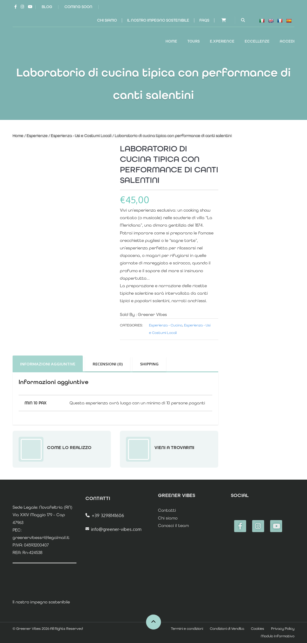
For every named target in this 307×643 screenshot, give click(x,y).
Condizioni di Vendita (227, 629)
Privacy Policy (282, 629)
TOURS (193, 41)
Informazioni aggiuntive (47, 364)
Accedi (287, 41)
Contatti (167, 510)
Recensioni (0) (108, 364)
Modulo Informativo (277, 636)
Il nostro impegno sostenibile (158, 20)
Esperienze (37, 135)
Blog (47, 6)
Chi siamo (107, 20)
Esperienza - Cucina (165, 325)
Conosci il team (173, 525)
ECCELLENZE (257, 41)
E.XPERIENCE (222, 41)
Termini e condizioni (187, 629)
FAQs (204, 20)
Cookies (257, 629)
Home (171, 41)
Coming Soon (78, 6)
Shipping (149, 364)
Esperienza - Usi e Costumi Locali (81, 135)
